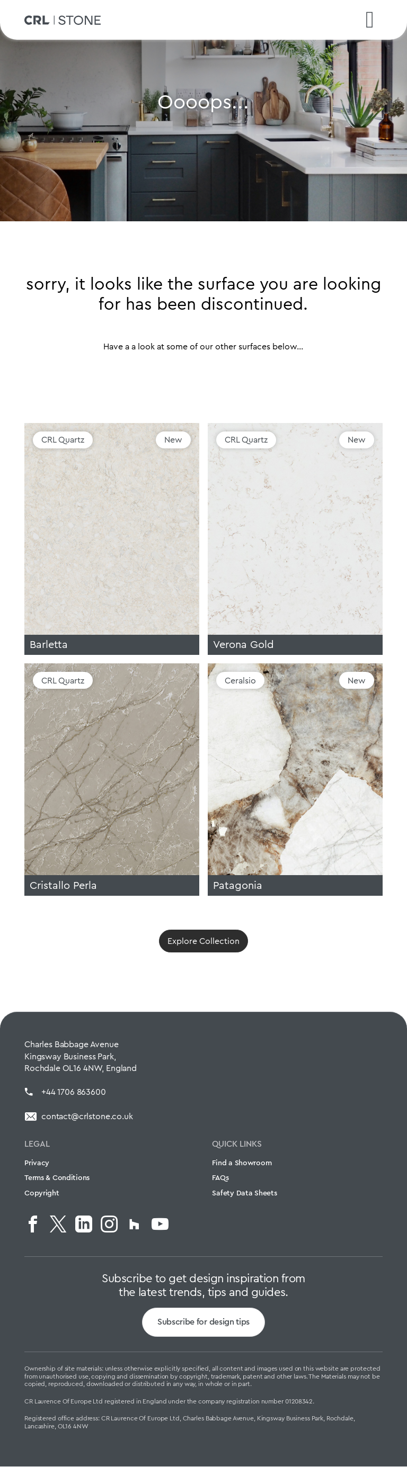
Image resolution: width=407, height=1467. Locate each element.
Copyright (41, 1194)
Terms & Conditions (57, 1178)
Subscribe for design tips (203, 1323)
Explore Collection (203, 941)
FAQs (220, 1178)
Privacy (36, 1163)
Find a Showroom (241, 1163)
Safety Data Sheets (244, 1194)
